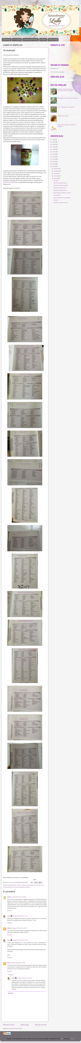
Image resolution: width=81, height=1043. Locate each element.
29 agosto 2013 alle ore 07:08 (19, 928)
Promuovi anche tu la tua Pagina (57, 71)
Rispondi (9, 910)
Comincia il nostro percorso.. (61, 202)
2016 (53, 154)
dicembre (56, 168)
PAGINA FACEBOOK (9, 182)
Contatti (43, 40)
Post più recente (8, 1025)
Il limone (56, 200)
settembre (56, 176)
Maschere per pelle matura (60, 183)
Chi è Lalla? (16, 40)
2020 (53, 144)
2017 (53, 151)
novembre (56, 171)
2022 (53, 139)
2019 (53, 147)
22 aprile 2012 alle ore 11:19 (20, 916)
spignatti (27, 887)
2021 (53, 142)
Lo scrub (56, 180)
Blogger (72, 1038)
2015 (53, 156)
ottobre (56, 173)
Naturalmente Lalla (55, 68)
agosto (56, 178)
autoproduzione (12, 885)
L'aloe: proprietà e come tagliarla (66, 107)
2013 (53, 161)
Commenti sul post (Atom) (15, 1028)
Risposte (11, 974)
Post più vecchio (41, 1025)
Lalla (8, 916)
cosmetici (23, 885)
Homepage (6, 40)
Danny (9, 897)
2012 (53, 164)
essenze (38, 885)
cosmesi (19, 885)
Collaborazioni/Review (30, 40)
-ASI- (61, 1038)
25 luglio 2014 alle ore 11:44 (24, 978)
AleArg (9, 928)
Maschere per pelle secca (60, 187)
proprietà (22, 887)
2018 (53, 149)
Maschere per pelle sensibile (61, 185)
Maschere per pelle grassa (60, 190)
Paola (8, 962)
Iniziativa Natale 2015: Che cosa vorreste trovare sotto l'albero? (66, 89)
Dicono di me (53, 40)
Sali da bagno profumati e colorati (62, 192)
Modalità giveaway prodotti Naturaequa (68, 98)
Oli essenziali (16, 887)
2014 (53, 159)
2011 (53, 166)
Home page (25, 1025)
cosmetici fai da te (31, 885)
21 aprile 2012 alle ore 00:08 (18, 897)
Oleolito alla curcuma (63, 116)
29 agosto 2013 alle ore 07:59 (20, 940)
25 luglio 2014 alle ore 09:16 (18, 962)
